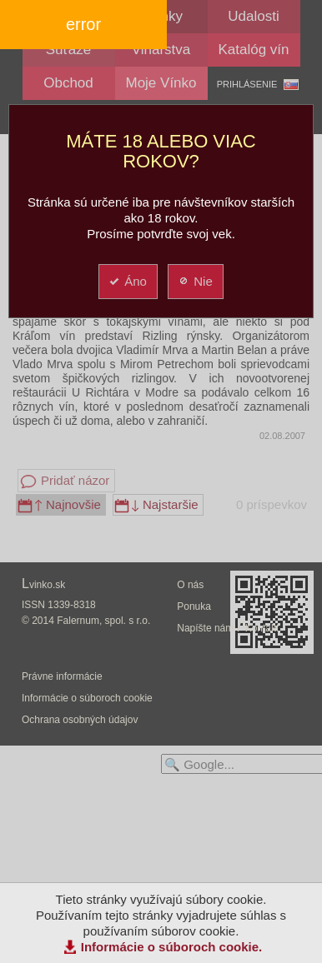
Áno (127, 281)
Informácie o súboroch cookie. (172, 947)
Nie (195, 281)
